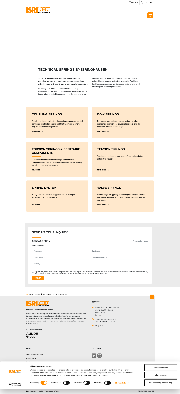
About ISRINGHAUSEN (34, 355)
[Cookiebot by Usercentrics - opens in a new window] (15, 389)
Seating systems (32, 362)
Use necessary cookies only (160, 388)
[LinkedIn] (94, 355)
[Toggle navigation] (150, 15)
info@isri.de (99, 326)
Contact (133, 2)
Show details (120, 388)
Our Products (31, 358)
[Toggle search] (141, 2)
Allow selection (161, 380)
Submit (38, 278)
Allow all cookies (161, 373)
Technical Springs (32, 366)
